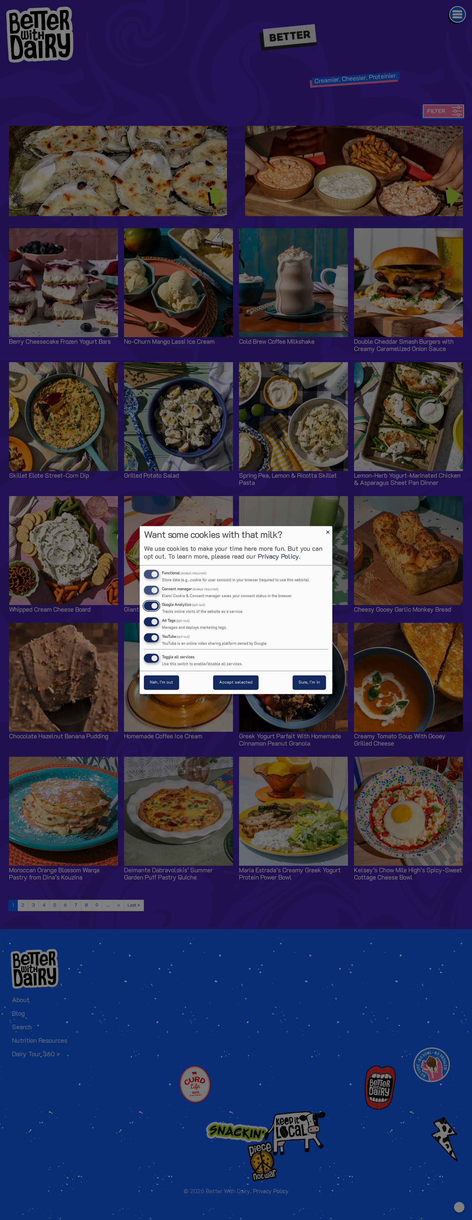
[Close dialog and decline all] (327, 529)
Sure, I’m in (309, 682)
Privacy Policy (278, 557)
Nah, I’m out (161, 682)
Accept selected (236, 682)
